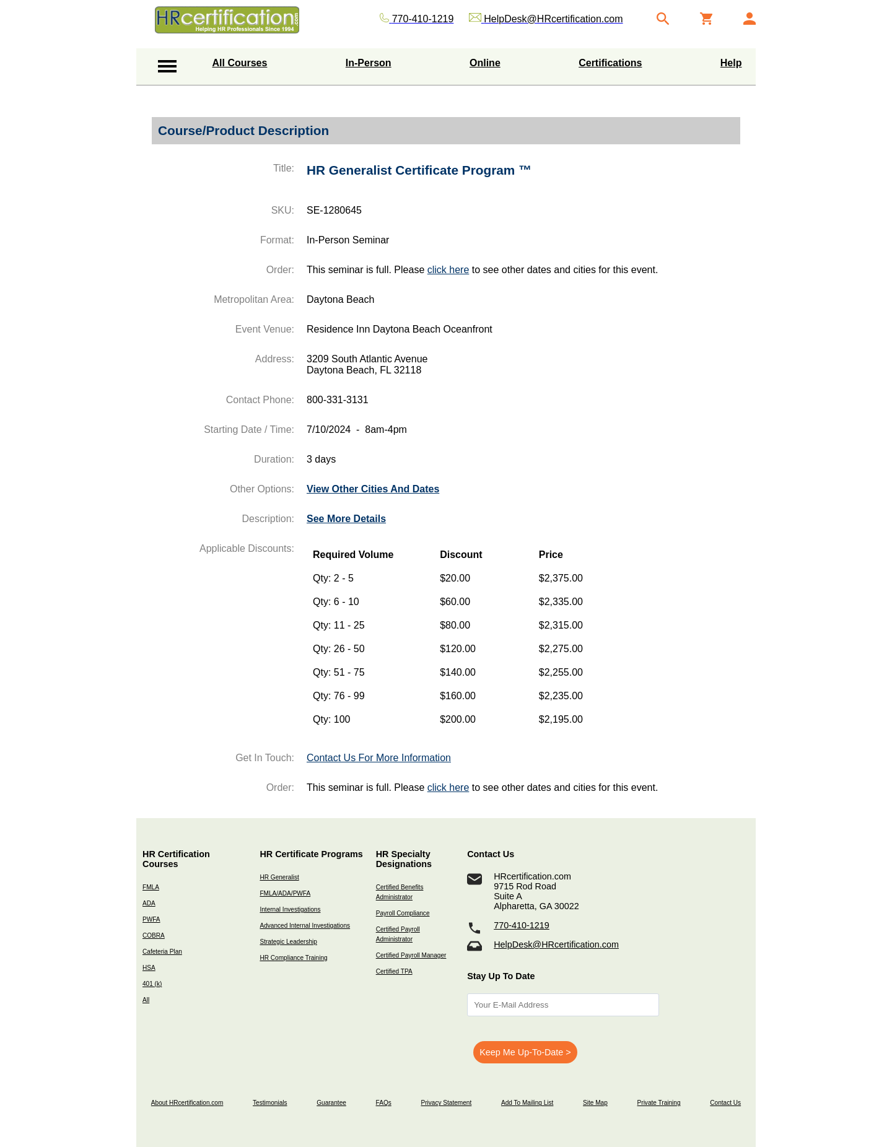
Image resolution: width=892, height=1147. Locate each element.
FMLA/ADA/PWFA (285, 893)
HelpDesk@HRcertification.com (556, 944)
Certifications (610, 63)
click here (448, 269)
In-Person (368, 63)
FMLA (150, 887)
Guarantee (331, 1102)
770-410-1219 (521, 925)
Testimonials (270, 1102)
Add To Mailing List (527, 1102)
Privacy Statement (446, 1102)
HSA (148, 967)
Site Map (595, 1102)
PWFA (151, 919)
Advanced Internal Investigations (305, 925)
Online (485, 63)
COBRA (153, 935)
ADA (148, 903)
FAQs (383, 1102)
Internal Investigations (290, 909)
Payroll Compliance (403, 913)
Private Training (659, 1102)
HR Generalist (279, 877)
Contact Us (725, 1102)
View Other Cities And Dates (373, 489)
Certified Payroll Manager (411, 955)
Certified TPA (394, 971)
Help (731, 63)
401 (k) (152, 983)
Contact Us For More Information (379, 757)
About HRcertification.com (187, 1102)
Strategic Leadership (288, 941)
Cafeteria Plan (162, 951)
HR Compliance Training (293, 957)
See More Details (346, 518)
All (145, 1000)
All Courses (240, 63)
